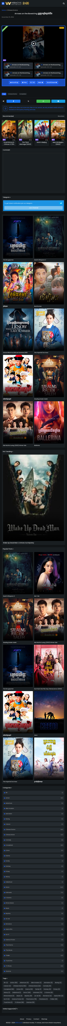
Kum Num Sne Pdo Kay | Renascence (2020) (48, 689)
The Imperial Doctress (41, 352)
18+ (7, 793)
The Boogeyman (8, 260)
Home (4, 10)
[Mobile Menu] (3, 3)
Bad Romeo (38, 306)
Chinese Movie (10, 835)
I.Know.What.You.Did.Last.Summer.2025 (15, 352)
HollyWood (9, 882)
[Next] (40, 82)
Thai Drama (9, 945)
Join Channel (33, 208)
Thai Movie (9, 950)
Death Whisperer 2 (40, 260)
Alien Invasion (10, 808)
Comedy (8, 840)
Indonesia (9, 892)
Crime (8, 850)
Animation (9, 814)
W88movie (18, 1023)
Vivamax (8, 971)
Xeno (35, 735)
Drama (8, 856)
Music (7, 908)
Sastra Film (9, 929)
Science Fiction (10, 940)
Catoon (8, 824)
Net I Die (36, 596)
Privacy (28, 1019)
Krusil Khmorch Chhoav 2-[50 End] (9, 143)
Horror (7, 887)
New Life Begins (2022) (58, 143)
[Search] (63, 3)
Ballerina (37, 445)
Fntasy (8, 871)
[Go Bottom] (51, 82)
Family (8, 861)
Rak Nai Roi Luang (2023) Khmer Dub (14, 445)
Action (8, 798)
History (8, 877)
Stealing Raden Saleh (41, 399)
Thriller (8, 955)
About (22, 1019)
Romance (9, 924)
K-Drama (8, 898)
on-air (8, 919)
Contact (36, 1019)
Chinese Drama (12, 10)
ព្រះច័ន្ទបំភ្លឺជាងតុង (38, 781)
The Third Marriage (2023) (25, 143)
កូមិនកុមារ (5, 306)
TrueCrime (9, 961)
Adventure (9, 803)
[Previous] (24, 82)
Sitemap (44, 1019)
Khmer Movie (10, 903)
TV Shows (9, 966)
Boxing (8, 819)
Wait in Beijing (42, 142)
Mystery (8, 913)
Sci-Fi (7, 934)
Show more (61, 116)
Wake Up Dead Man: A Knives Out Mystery (18, 543)
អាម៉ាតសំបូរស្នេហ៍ (7, 399)
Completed (23, 94)
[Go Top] (14, 82)
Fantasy (8, 866)
